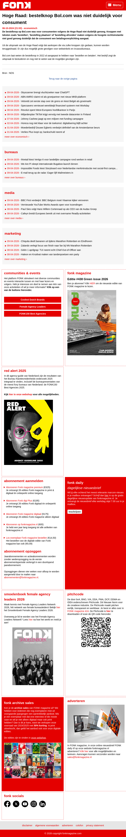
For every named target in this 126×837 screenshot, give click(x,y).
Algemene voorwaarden (47, 825)
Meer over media (13, 218)
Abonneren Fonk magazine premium (24, 487)
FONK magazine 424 (78, 611)
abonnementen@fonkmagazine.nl (21, 577)
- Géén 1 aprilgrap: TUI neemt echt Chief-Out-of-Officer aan (44, 250)
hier (106, 495)
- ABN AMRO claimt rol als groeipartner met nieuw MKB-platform (46, 96)
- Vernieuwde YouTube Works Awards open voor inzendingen (44, 204)
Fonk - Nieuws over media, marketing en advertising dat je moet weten (18, 5)
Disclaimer (27, 825)
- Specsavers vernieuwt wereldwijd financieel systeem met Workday (48, 105)
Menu (117, 5)
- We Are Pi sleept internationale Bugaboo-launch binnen (42, 164)
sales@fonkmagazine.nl (79, 757)
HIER (92, 283)
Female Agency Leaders (33, 306)
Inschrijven (75, 511)
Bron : (5, 73)
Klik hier (84, 751)
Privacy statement (95, 825)
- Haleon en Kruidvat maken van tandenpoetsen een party (43, 254)
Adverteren (67, 825)
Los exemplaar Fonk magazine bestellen (26, 537)
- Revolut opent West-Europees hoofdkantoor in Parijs (41, 110)
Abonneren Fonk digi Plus (19, 500)
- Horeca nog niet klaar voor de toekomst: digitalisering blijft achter (47, 123)
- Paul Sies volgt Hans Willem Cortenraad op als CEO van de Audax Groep (52, 209)
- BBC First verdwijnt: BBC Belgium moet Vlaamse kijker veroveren (47, 200)
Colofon (79, 825)
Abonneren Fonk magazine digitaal (23, 514)
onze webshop (38, 737)
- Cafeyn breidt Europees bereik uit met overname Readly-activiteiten (49, 213)
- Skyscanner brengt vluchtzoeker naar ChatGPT (38, 92)
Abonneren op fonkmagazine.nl (22, 524)
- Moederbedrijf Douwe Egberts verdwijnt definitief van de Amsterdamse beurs (53, 127)
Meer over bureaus (14, 177)
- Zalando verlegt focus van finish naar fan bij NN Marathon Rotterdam (49, 245)
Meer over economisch (16, 136)
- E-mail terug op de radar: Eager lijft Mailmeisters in (40, 172)
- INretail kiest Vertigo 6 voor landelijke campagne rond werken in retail (49, 159)
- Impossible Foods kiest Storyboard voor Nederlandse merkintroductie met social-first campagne (62, 168)
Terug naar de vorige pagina (63, 78)
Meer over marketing (15, 259)
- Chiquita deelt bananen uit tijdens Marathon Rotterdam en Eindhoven (49, 241)
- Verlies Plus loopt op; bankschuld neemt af (36, 132)
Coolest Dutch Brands (33, 299)
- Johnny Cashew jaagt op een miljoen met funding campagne (45, 118)
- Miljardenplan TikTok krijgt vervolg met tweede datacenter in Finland (49, 114)
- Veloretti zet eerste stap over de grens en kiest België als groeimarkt (49, 101)
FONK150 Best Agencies (32, 313)
